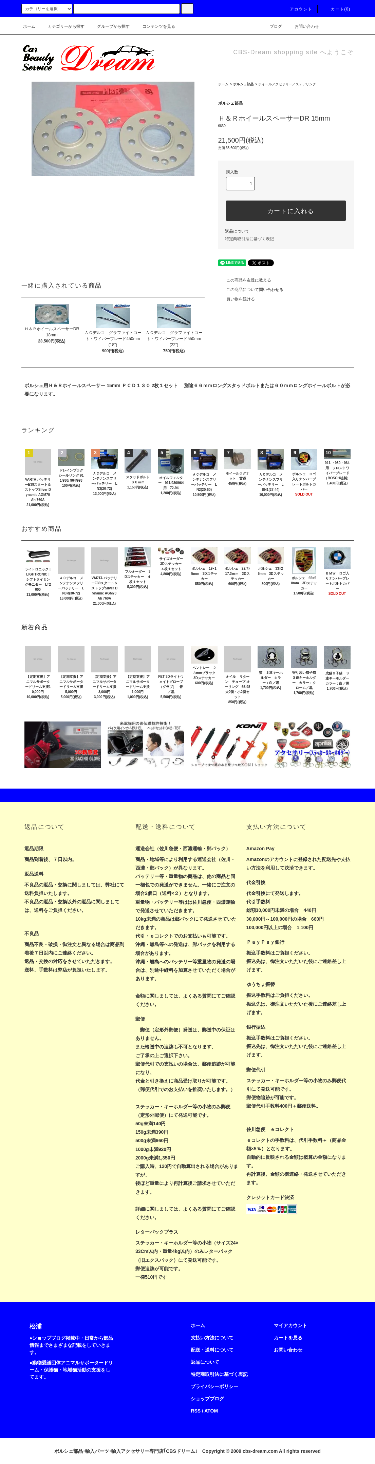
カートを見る (288, 1337)
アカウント (297, 9)
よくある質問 (197, 996)
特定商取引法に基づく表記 (249, 238)
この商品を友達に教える (244, 280)
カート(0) (337, 9)
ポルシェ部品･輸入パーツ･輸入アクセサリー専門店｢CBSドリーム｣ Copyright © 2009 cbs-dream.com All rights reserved (187, 1451)
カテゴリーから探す (62, 26)
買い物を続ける (236, 299)
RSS (196, 1411)
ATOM (211, 1411)
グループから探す (109, 26)
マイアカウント (290, 1325)
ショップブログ (207, 1398)
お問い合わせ (302, 26)
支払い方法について (212, 1337)
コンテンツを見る (154, 26)
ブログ (272, 26)
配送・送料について (212, 1350)
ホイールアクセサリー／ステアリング (287, 84)
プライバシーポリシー (214, 1386)
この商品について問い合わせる (250, 289)
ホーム (29, 26)
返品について (237, 231)
